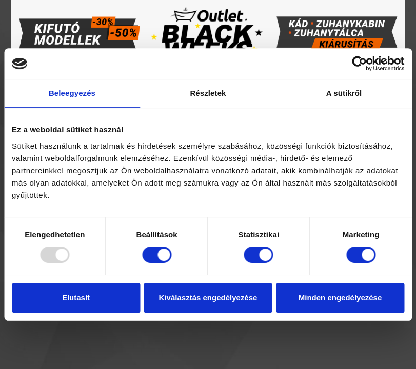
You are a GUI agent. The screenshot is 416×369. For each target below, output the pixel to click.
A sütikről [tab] (344, 93)
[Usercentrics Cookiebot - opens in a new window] (359, 63)
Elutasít (76, 297)
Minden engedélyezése (340, 297)
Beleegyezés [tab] (72, 93)
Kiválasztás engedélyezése (208, 297)
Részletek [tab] (208, 93)
